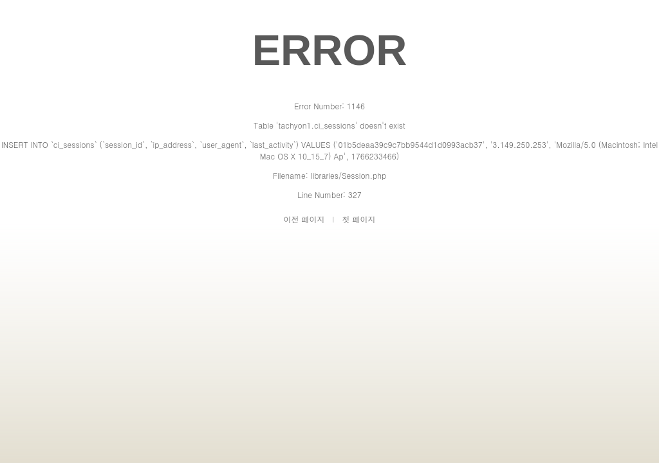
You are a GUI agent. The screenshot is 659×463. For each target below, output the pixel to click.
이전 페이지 (304, 218)
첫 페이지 (358, 218)
